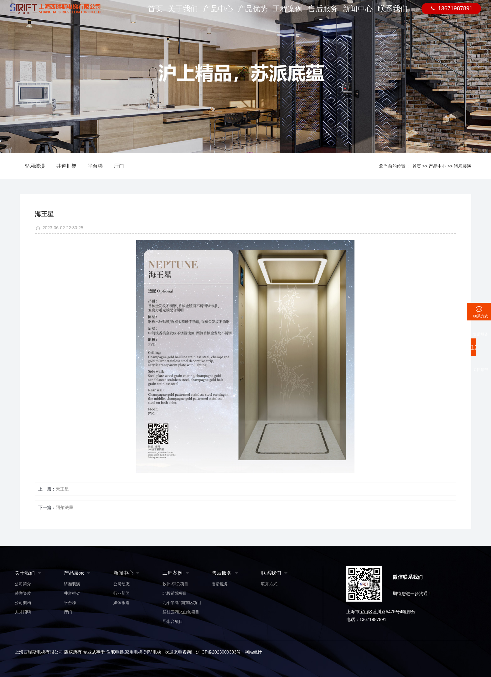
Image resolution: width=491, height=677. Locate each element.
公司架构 (23, 602)
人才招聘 (23, 612)
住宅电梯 (115, 651)
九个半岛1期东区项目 (182, 602)
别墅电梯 (152, 651)
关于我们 (184, 12)
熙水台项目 (173, 621)
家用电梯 (133, 651)
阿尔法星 (64, 507)
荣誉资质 (23, 593)
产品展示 (74, 573)
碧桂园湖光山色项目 (181, 612)
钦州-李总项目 (175, 584)
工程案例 (288, 12)
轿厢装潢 (35, 166)
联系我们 (393, 12)
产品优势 (254, 12)
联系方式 (269, 584)
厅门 (119, 166)
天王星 (62, 488)
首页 (154, 12)
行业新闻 (121, 593)
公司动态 (121, 584)
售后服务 (323, 12)
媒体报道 (121, 602)
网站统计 (253, 651)
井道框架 (66, 166)
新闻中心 (358, 12)
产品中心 (219, 12)
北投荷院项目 (175, 593)
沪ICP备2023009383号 (218, 651)
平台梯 (95, 166)
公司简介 (23, 584)
